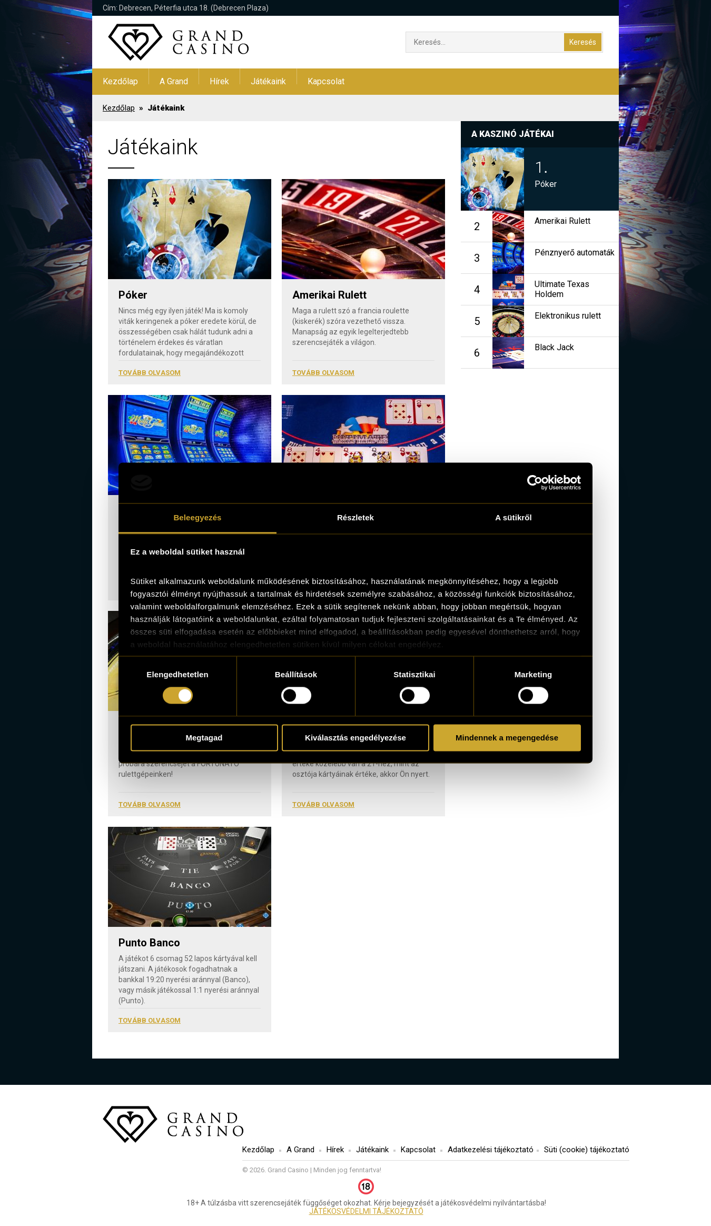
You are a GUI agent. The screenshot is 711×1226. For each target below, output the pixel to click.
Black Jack (554, 347)
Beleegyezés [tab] (197, 517)
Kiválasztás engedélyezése (355, 737)
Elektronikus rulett (568, 316)
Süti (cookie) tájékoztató (586, 1149)
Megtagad (203, 737)
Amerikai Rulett (329, 295)
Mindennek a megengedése (507, 737)
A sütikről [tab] (513, 517)
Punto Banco (149, 942)
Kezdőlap (120, 81)
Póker (132, 295)
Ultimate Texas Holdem (562, 289)
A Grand (174, 81)
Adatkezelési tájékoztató (491, 1149)
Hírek (219, 81)
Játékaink (268, 81)
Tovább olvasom (149, 373)
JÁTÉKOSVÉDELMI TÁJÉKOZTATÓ (366, 1211)
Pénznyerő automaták (575, 253)
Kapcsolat (326, 81)
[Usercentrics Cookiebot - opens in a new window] (535, 483)
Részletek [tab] (355, 517)
